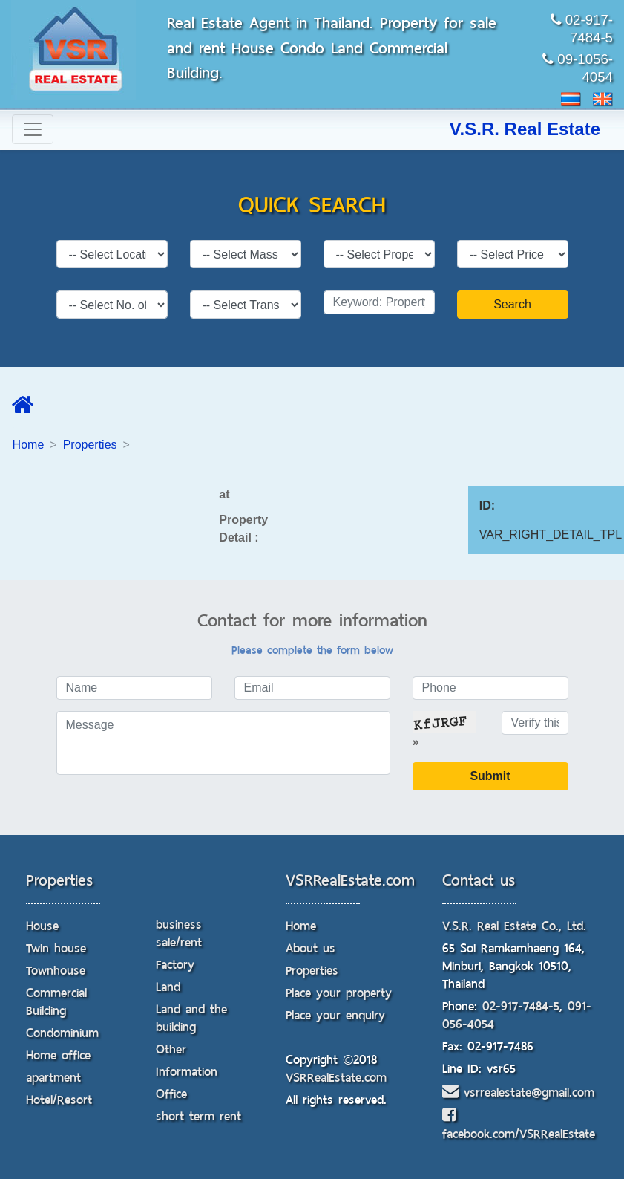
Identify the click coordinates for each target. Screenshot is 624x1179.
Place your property (339, 993)
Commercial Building (56, 1002)
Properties (90, 444)
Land (168, 987)
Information (186, 1071)
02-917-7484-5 (520, 1006)
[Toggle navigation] (32, 129)
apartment (53, 1077)
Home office (58, 1055)
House (42, 926)
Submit (490, 776)
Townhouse (55, 970)
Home (29, 444)
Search (512, 304)
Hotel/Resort (59, 1100)
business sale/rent (179, 933)
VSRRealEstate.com (350, 880)
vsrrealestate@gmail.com (518, 1092)
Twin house (56, 948)
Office (171, 1094)
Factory (175, 964)
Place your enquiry (335, 1015)
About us (310, 948)
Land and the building (191, 1018)
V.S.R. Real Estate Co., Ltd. (514, 926)
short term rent (198, 1116)
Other (171, 1049)
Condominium (62, 1033)
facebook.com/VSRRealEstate (518, 1125)
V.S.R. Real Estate (525, 129)
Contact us (479, 880)
